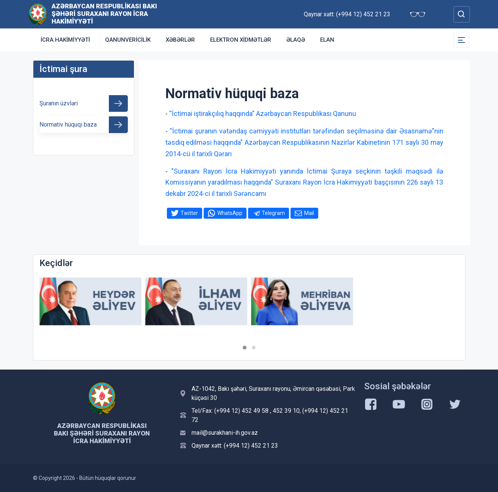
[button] (244, 347)
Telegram (273, 213)
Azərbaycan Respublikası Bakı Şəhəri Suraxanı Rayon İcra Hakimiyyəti (104, 13)
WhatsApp (229, 213)
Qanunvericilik (128, 39)
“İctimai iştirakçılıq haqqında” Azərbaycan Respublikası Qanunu (262, 114)
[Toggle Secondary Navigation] (461, 39)
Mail (309, 213)
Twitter (189, 213)
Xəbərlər (180, 39)
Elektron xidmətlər (240, 39)
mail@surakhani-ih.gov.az (225, 432)
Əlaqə (295, 39)
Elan (327, 39)
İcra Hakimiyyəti (65, 39)
